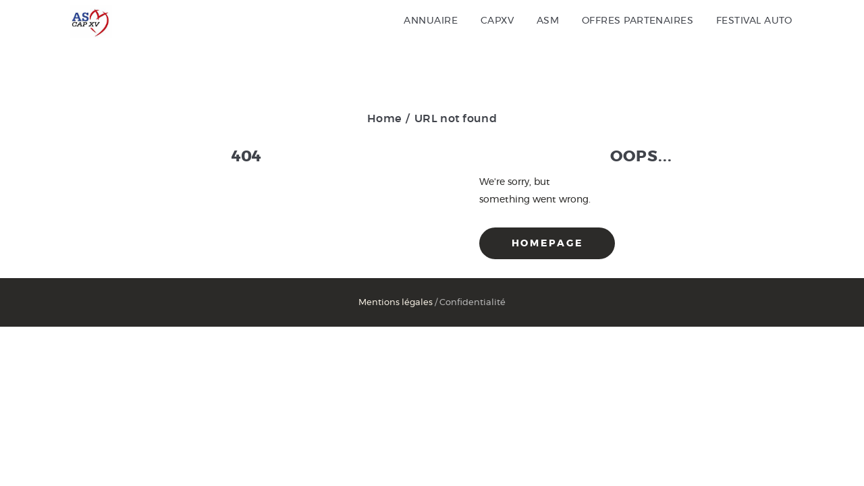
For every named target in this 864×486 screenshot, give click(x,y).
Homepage (547, 243)
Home (384, 118)
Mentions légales (395, 302)
